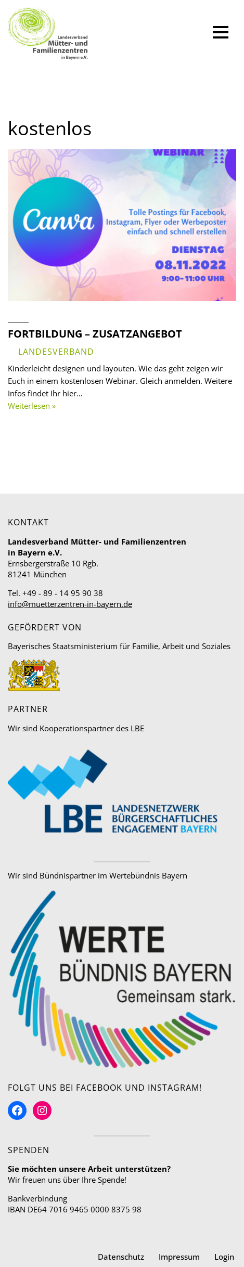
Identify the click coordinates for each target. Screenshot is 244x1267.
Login (224, 1256)
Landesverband (56, 351)
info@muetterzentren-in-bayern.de (70, 604)
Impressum (179, 1256)
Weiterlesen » (32, 405)
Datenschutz (121, 1256)
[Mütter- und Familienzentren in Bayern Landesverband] (48, 33)
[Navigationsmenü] (220, 34)
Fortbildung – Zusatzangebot (95, 334)
